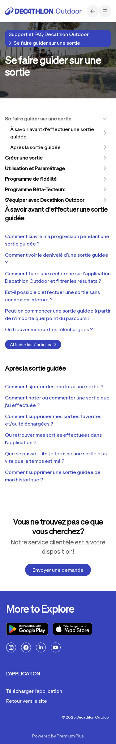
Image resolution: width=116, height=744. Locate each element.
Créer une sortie (24, 158)
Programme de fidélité (31, 179)
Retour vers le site (26, 701)
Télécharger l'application (34, 691)
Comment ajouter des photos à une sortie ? (54, 386)
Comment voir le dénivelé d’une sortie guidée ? (56, 258)
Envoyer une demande (58, 570)
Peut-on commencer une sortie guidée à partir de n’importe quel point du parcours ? (58, 314)
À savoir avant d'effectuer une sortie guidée (52, 133)
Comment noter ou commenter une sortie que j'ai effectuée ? (57, 401)
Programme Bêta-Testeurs (35, 189)
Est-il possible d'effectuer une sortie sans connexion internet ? (52, 296)
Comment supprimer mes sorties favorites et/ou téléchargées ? (53, 420)
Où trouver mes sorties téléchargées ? (49, 329)
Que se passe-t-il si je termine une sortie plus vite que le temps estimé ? (56, 457)
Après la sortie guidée (35, 147)
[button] (105, 11)
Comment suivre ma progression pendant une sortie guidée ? (57, 240)
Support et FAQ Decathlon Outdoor (49, 34)
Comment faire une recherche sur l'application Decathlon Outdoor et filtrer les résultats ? (58, 277)
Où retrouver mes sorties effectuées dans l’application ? (53, 438)
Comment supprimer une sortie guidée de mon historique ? (53, 476)
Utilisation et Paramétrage (35, 168)
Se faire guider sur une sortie (47, 43)
